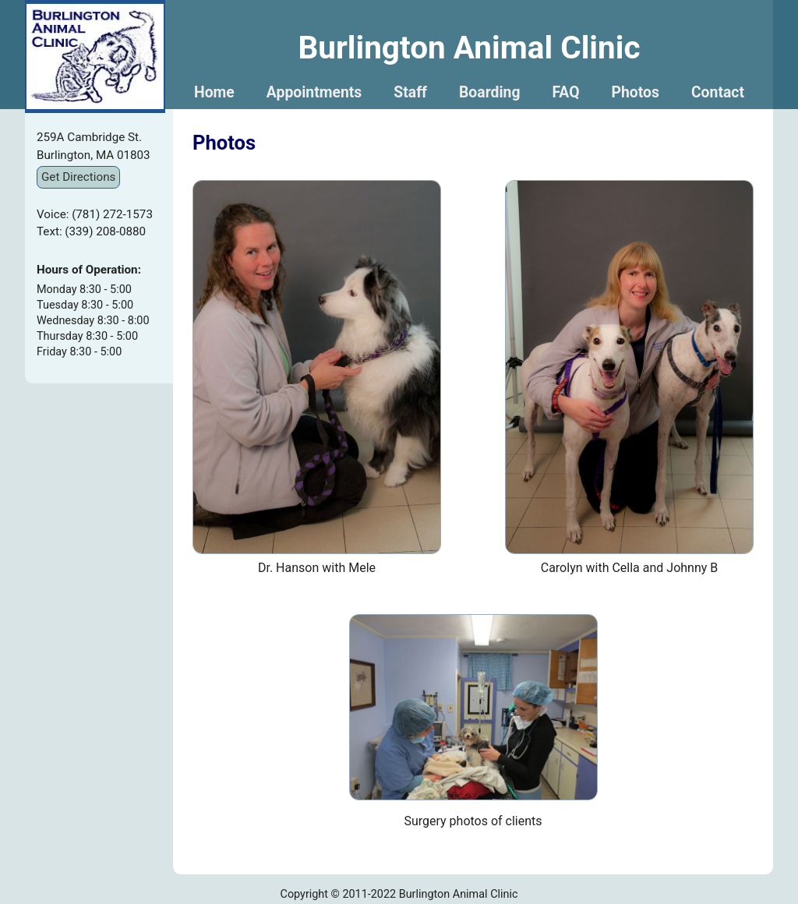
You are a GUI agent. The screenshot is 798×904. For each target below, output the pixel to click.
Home (214, 92)
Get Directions (78, 177)
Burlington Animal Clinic (469, 47)
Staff (410, 92)
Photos (635, 92)
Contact (717, 92)
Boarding (490, 92)
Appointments (314, 92)
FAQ (565, 92)
